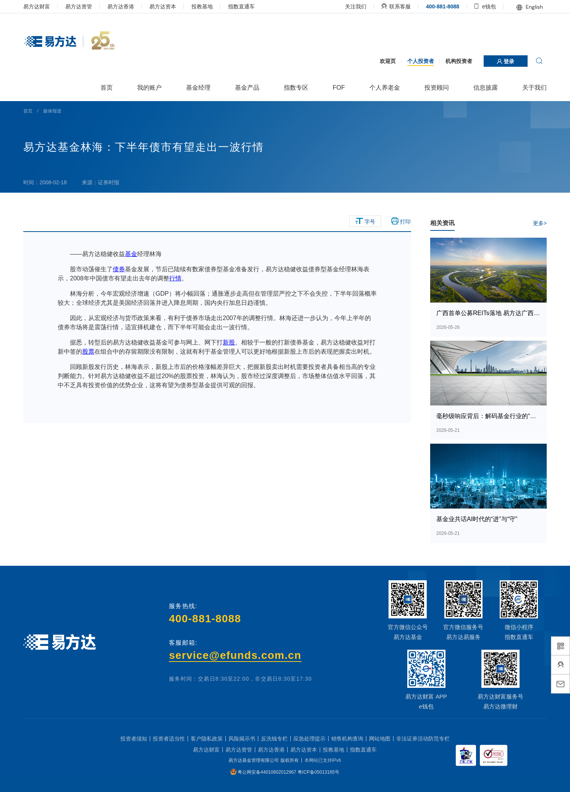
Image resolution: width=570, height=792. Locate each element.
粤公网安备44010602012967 (268, 772)
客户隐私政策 (207, 739)
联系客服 (396, 6)
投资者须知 (133, 739)
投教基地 (202, 6)
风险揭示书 (241, 739)
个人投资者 (420, 61)
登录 (505, 61)
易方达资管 (78, 6)
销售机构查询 (347, 739)
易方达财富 (36, 6)
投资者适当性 (169, 739)
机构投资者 (458, 61)
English (530, 6)
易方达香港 (120, 6)
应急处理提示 (309, 739)
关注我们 (355, 6)
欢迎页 (388, 61)
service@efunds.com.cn (235, 655)
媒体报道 (52, 111)
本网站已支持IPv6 (322, 760)
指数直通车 (241, 6)
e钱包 (485, 6)
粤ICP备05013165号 (318, 772)
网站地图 (379, 739)
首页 (27, 111)
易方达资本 (162, 6)
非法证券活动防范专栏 (423, 739)
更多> (540, 223)
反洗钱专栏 (274, 739)
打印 (401, 221)
